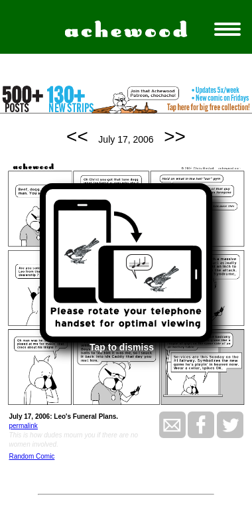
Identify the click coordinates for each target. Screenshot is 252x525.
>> (175, 136)
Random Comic (31, 456)
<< (77, 136)
